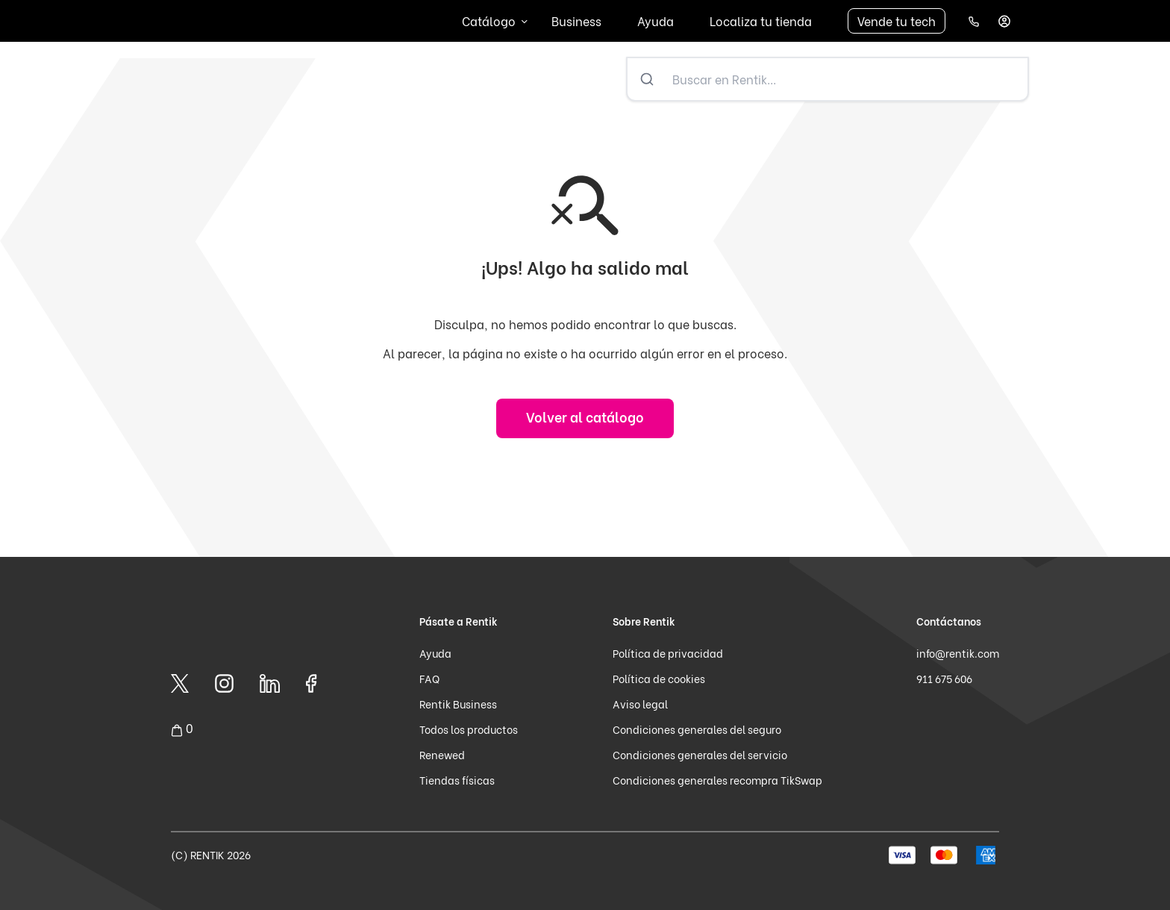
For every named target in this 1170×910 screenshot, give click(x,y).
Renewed (442, 754)
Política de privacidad (668, 653)
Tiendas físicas (457, 780)
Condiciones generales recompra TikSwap (717, 780)
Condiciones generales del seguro (697, 729)
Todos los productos (468, 729)
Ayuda (655, 20)
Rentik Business (458, 703)
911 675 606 (944, 678)
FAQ (429, 678)
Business (576, 20)
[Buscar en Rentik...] (846, 79)
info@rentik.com (957, 653)
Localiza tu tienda (761, 20)
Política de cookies (659, 678)
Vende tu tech (896, 20)
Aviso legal (640, 703)
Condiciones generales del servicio (700, 754)
